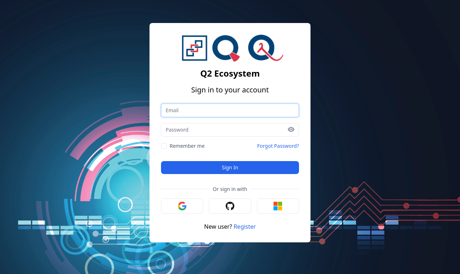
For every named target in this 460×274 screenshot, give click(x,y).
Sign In (230, 167)
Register (245, 226)
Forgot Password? (278, 145)
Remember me (187, 145)
